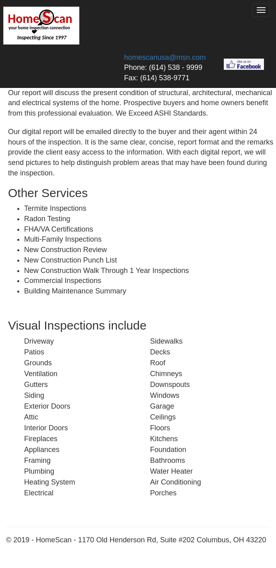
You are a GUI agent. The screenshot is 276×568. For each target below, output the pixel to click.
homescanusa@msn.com (165, 57)
